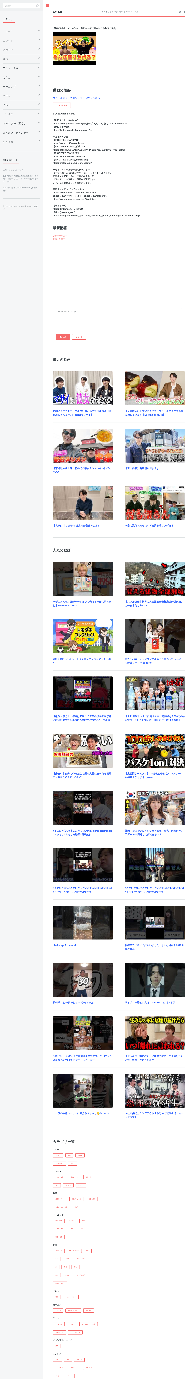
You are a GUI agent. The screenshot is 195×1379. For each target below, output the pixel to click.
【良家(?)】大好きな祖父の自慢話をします (76, 525)
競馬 (57, 1346)
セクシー (69, 1376)
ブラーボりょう (60, 235)
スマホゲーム (59, 1332)
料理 (57, 1297)
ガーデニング (81, 1275)
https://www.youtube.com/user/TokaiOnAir (75, 192)
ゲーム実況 (59, 1324)
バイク (67, 1275)
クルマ (67, 1258)
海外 (57, 1185)
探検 (75, 1267)
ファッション (80, 1258)
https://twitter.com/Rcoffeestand (69, 156)
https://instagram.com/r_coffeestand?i (72, 163)
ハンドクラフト (60, 1283)
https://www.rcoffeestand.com (68, 143)
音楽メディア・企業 (61, 1207)
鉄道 (65, 1267)
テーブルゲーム (75, 1332)
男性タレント (74, 1367)
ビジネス (72, 1220)
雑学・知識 (59, 1220)
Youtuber (59, 1367)
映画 (68, 1359)
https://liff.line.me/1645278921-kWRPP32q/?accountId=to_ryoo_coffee (89, 150)
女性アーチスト (76, 1199)
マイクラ (72, 1324)
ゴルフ (73, 1163)
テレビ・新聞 (59, 1177)
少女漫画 (88, 1310)
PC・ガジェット (74, 1250)
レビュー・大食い (71, 1297)
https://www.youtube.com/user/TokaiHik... (74, 199)
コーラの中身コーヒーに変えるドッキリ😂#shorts (81, 1113)
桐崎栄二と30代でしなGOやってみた (73, 1002)
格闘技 (80, 1155)
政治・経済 (89, 1177)
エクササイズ (59, 1163)
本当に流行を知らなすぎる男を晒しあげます (149, 525)
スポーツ (81, 1185)
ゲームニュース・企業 (88, 1324)
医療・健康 (59, 1237)
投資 (82, 1229)
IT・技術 (68, 1185)
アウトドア (59, 1250)
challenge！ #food (64, 945)
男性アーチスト (60, 1199)
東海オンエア (59, 239)
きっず (57, 1376)
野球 (69, 1155)
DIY (57, 1258)
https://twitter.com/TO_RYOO (68, 209)
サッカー (58, 1155)
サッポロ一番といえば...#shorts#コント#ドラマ (151, 1002)
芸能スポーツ (75, 1177)
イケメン (58, 1310)
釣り (87, 1250)
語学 (72, 1229)
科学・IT (84, 1220)
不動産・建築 (59, 1229)
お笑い (57, 1359)
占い (57, 1275)
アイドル (79, 1359)
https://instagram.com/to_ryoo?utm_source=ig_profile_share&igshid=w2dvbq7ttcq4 (96, 215)
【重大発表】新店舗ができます (142, 468)
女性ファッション (73, 1310)
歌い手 (77, 1207)
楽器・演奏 (92, 1199)
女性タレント (90, 1367)
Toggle (47, 5)
